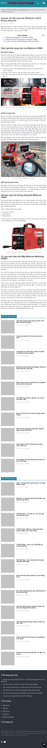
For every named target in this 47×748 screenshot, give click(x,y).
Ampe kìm (6, 714)
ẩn (43, 35)
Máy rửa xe (6, 711)
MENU (4, 3)
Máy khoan (6, 705)
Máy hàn (10, 9)
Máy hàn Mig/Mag (20, 9)
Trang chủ (4, 9)
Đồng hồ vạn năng (8, 717)
